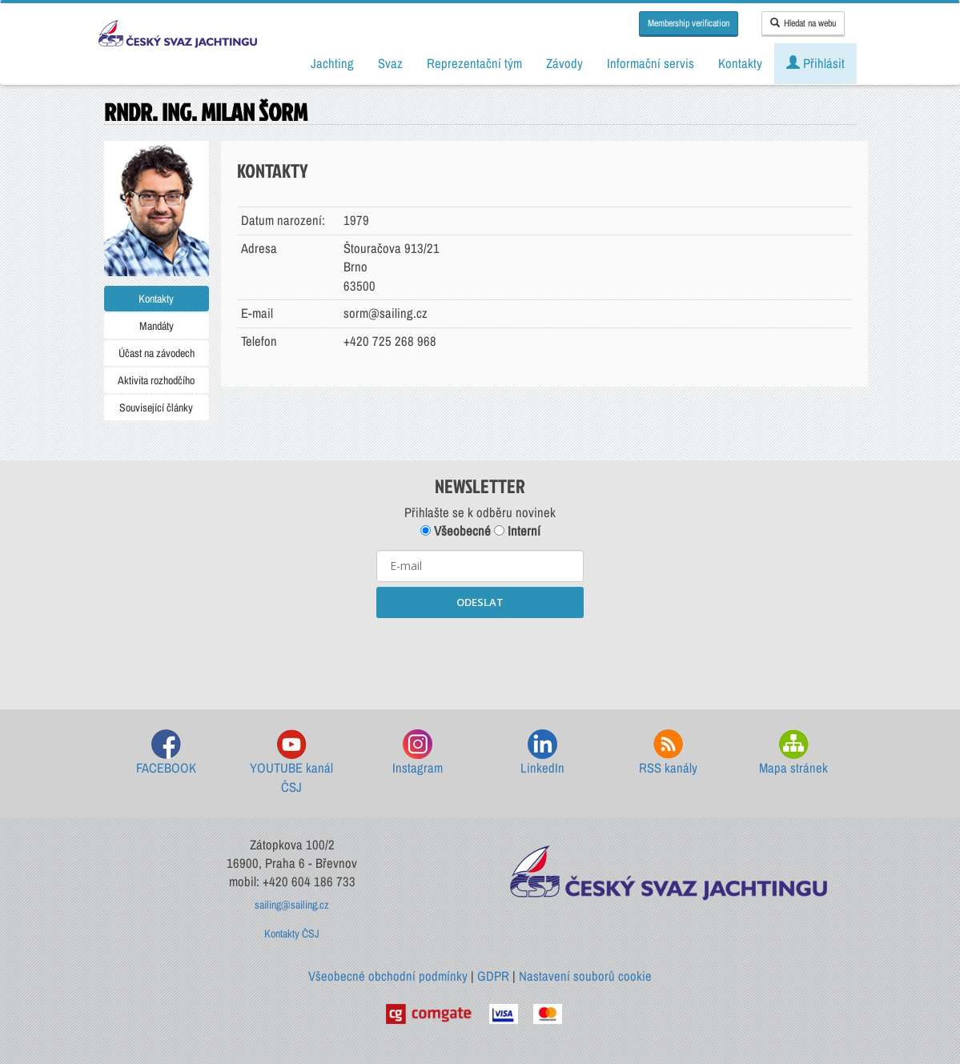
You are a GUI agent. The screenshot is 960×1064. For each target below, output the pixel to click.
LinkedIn (542, 753)
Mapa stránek (793, 753)
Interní (517, 531)
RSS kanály (668, 753)
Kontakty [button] (740, 63)
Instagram (417, 753)
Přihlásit (815, 63)
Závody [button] (564, 63)
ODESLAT (480, 602)
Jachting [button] (332, 63)
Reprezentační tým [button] (474, 63)
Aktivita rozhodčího (156, 380)
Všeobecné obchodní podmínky (388, 976)
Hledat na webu (803, 23)
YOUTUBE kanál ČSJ (291, 762)
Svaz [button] (390, 63)
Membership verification (688, 23)
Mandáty (156, 326)
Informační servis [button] (650, 63)
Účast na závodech (156, 353)
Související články (156, 407)
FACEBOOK (166, 753)
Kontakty (156, 298)
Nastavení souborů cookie (585, 976)
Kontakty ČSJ (291, 933)
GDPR (493, 976)
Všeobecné (455, 531)
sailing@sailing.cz (292, 904)
